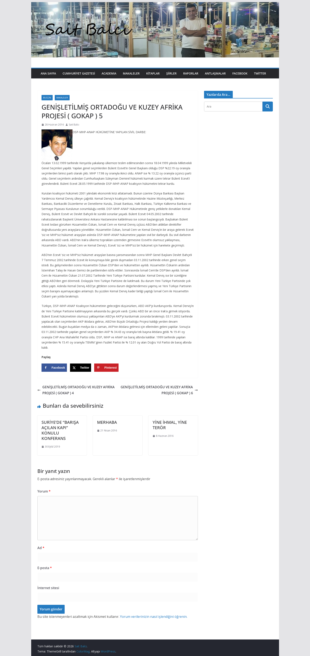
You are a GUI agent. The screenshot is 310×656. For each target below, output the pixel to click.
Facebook (239, 73)
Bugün (47, 97)
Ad (40, 548)
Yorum (44, 491)
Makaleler (131, 73)
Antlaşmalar (215, 73)
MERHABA (107, 422)
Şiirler (171, 73)
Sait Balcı (74, 124)
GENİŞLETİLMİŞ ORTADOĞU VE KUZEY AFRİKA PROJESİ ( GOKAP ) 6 (159, 390)
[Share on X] (80, 368)
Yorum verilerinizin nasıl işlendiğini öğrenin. (153, 616)
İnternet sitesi (48, 588)
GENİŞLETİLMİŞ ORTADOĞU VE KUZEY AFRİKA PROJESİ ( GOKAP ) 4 (76, 390)
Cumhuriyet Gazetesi (79, 73)
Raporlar (190, 73)
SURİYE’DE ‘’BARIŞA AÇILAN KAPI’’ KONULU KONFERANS (60, 430)
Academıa (109, 73)
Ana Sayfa (48, 73)
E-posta (44, 568)
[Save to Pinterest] (106, 368)
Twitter (260, 73)
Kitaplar (153, 73)
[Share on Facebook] (54, 368)
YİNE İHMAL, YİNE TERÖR (170, 424)
